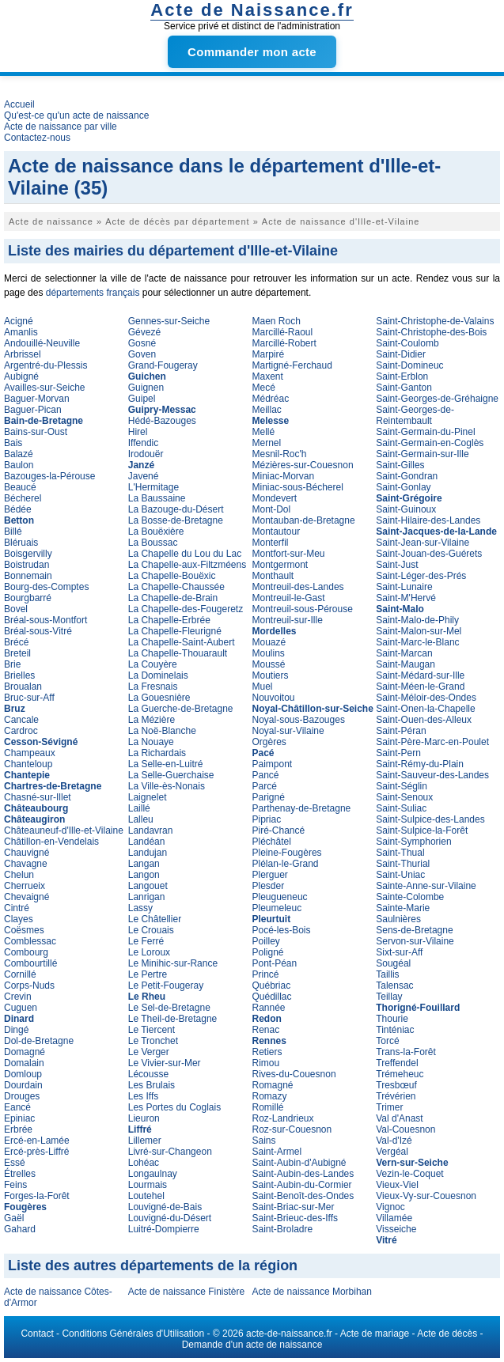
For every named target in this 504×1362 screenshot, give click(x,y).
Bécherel (22, 498)
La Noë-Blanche (162, 730)
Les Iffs (143, 1096)
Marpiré (268, 354)
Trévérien (395, 1096)
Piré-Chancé (278, 830)
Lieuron (144, 1118)
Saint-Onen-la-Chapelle (425, 708)
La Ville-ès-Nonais (166, 786)
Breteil (17, 653)
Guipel (142, 398)
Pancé (265, 775)
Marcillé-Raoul (282, 332)
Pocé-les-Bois (281, 930)
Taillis (387, 974)
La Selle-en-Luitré (165, 764)
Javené (143, 476)
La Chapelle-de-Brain (173, 597)
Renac (266, 1029)
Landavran (150, 830)
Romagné (273, 1085)
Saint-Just (397, 564)
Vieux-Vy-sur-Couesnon (426, 1195)
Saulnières (398, 919)
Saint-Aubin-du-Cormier (302, 1184)
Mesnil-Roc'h (279, 454)
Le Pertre (147, 974)
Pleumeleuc (277, 908)
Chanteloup (28, 764)
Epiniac (19, 1118)
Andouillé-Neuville (42, 343)
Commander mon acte (252, 52)
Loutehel (146, 1195)
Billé (13, 531)
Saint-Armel (277, 1151)
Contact (37, 1333)
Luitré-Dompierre (163, 1229)
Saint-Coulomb (407, 343)
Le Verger (148, 1051)
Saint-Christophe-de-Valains (435, 321)
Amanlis (21, 332)
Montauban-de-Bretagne (303, 520)
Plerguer (270, 874)
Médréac (271, 398)
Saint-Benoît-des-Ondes (303, 1195)
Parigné (268, 797)
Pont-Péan (274, 963)
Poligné (268, 952)
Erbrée (18, 1129)
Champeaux (29, 753)
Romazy (269, 1096)
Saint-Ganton (404, 387)
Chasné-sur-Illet (37, 797)
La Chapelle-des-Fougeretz (185, 609)
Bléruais (21, 542)
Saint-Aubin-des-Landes (303, 1173)
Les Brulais (151, 1085)
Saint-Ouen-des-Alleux (424, 719)
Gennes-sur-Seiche (169, 321)
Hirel (138, 431)
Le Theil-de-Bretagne (173, 1018)
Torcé (387, 1040)
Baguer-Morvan (37, 398)
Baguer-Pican (33, 409)
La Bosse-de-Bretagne (175, 520)
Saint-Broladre (282, 1229)
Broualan (23, 686)
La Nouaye (151, 741)
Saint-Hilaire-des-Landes (428, 520)
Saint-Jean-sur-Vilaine (422, 542)
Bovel (16, 609)
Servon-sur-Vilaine (415, 941)
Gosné (142, 343)
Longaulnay (152, 1173)
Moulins (268, 653)
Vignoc (390, 1207)
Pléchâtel (271, 841)
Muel (262, 686)
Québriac (271, 985)
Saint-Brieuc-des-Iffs (295, 1218)
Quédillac (272, 996)
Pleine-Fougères (287, 852)
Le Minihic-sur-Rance (173, 963)
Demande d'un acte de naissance (252, 1344)
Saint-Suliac (401, 808)
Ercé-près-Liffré (36, 1151)
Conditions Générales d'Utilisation (133, 1333)
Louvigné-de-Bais (165, 1207)
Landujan (147, 852)
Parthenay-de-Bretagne (301, 808)
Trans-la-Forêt (406, 1051)
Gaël (14, 1218)
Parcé (264, 786)
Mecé (263, 387)
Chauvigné (26, 852)
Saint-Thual (400, 852)
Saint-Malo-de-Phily (417, 620)
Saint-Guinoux (406, 509)
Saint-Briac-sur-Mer (293, 1207)
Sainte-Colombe (410, 896)
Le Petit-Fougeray (165, 985)
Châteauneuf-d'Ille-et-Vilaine (63, 830)
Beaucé (20, 487)
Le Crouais (151, 930)
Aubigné (21, 376)
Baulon (18, 465)
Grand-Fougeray (163, 365)
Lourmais (147, 1184)
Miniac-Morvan (283, 476)
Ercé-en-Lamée (37, 1140)
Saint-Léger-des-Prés (421, 575)
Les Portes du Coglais (174, 1107)
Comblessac (30, 941)
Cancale (21, 719)
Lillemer (144, 1140)
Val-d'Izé (393, 1140)
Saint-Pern (398, 753)
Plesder (268, 885)
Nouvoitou (273, 697)
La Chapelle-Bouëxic (172, 575)
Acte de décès (447, 1333)
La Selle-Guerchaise (171, 775)
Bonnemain (28, 575)
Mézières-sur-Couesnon (303, 465)
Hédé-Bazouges (162, 420)
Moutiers (270, 675)
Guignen (146, 387)
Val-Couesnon (405, 1129)
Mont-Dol (271, 509)
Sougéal (393, 963)
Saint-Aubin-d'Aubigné (299, 1162)
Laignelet (147, 797)
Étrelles (20, 1173)
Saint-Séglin (401, 786)
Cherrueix (24, 885)
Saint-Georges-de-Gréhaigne (437, 398)
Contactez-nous (37, 137)
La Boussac (153, 542)
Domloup (23, 1074)
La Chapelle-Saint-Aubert (181, 642)
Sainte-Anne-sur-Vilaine (426, 885)
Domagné (24, 1051)
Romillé (268, 1107)
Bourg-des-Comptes (46, 586)
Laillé (139, 808)
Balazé (18, 454)
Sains (264, 1140)
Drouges (22, 1096)
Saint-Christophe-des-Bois (431, 332)
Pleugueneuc (280, 896)
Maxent (267, 376)
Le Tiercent (151, 1029)
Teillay (389, 996)
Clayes (18, 919)
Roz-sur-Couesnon (292, 1129)
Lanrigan (146, 896)
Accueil (19, 104)
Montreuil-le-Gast (288, 597)
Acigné (18, 321)
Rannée (269, 1007)
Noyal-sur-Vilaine (288, 730)
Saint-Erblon (402, 376)
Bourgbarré (27, 597)
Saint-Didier (401, 354)
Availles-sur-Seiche (44, 387)
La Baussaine (157, 498)
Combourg (26, 952)
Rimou (266, 1063)
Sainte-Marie (403, 908)
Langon (144, 874)
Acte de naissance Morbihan (312, 1291)
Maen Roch (276, 321)
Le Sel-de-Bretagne (169, 1007)
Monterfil (270, 542)
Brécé (16, 642)
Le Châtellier (154, 919)
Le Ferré (146, 941)
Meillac (267, 409)
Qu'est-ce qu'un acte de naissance (76, 115)
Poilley (266, 941)
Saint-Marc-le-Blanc (417, 642)
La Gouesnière (159, 697)
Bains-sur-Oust (35, 431)
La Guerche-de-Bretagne (180, 708)
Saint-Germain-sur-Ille (422, 454)
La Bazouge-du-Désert (176, 509)
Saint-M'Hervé (406, 597)
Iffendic (143, 442)
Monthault (273, 575)
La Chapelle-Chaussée (176, 586)
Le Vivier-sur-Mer (164, 1063)
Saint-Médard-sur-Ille (420, 675)
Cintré (16, 908)
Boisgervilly (28, 553)
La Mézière (151, 719)
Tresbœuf (396, 1085)
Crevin (18, 996)
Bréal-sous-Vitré (38, 631)
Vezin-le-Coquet (409, 1173)
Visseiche (396, 1229)
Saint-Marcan (404, 653)
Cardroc (21, 730)
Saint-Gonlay (403, 487)
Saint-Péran (401, 730)
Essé (14, 1162)
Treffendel (397, 1063)
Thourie (392, 1018)
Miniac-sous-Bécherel (297, 487)
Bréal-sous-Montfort (45, 620)
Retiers (267, 1051)
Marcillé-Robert (284, 343)
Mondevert (274, 498)
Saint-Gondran (407, 476)
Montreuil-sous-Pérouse (302, 609)
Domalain (24, 1063)
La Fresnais (153, 686)
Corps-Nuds (29, 985)
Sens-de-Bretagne (414, 930)
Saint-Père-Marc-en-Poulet (432, 741)
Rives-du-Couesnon (294, 1074)
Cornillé (20, 974)
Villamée (394, 1218)
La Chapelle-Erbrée (169, 620)
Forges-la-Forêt (37, 1195)
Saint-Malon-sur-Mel (418, 631)
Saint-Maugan (405, 664)
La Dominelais (158, 675)
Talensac (394, 985)
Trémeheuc (399, 1074)
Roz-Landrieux (283, 1118)
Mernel (267, 442)
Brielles (19, 675)
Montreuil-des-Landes (298, 586)
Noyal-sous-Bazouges (298, 719)
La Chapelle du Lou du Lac (184, 553)
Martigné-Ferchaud (292, 365)
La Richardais (157, 753)
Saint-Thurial (403, 863)
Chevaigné (26, 896)
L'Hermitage (153, 487)
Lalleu (140, 819)
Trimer (389, 1107)
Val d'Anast (399, 1118)
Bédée (18, 509)
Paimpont (272, 764)
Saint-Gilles (400, 465)
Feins (15, 1184)
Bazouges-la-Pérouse (49, 476)
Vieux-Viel (397, 1184)
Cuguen (20, 1007)
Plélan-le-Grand (285, 863)
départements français (93, 292)
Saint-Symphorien (413, 841)
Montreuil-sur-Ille (287, 620)
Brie (12, 664)
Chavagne (25, 863)
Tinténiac (395, 1029)
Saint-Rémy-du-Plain (420, 764)
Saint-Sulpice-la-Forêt (422, 830)
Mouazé (269, 642)
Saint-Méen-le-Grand (420, 686)
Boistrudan (26, 564)
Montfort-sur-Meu (288, 553)
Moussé (269, 664)
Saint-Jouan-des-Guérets (429, 553)
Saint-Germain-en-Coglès (429, 442)
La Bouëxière (156, 531)
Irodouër (146, 454)
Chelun (19, 874)
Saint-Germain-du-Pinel (425, 431)
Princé (265, 974)
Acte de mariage (374, 1333)
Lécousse (148, 1074)
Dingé (16, 1029)
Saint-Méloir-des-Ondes (426, 697)
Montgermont (280, 564)
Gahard (20, 1229)
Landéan (146, 841)
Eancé (17, 1107)
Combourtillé (30, 963)
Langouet (148, 885)
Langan (144, 863)
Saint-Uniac (400, 874)
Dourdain (23, 1085)
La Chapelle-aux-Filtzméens (187, 564)
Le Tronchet (153, 1040)
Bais (13, 442)
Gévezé (144, 332)
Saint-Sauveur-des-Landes (432, 775)
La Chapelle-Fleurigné (175, 631)
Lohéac (143, 1162)
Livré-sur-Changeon (170, 1151)
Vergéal (392, 1151)
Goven (142, 354)
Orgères (269, 741)
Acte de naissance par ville (60, 126)
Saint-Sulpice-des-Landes (430, 819)
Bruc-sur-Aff (29, 697)
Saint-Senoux (404, 797)
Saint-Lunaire (404, 586)
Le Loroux (149, 952)
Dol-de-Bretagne (39, 1040)
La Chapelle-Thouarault (177, 653)
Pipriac (267, 819)
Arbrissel (22, 354)
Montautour (276, 531)
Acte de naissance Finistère (186, 1291)
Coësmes (24, 930)
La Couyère (152, 664)
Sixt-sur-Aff (399, 952)
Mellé (263, 431)
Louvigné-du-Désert (169, 1218)
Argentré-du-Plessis (45, 365)
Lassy (140, 908)
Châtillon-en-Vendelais (51, 841)
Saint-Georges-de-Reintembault (415, 415)
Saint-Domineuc (409, 365)
